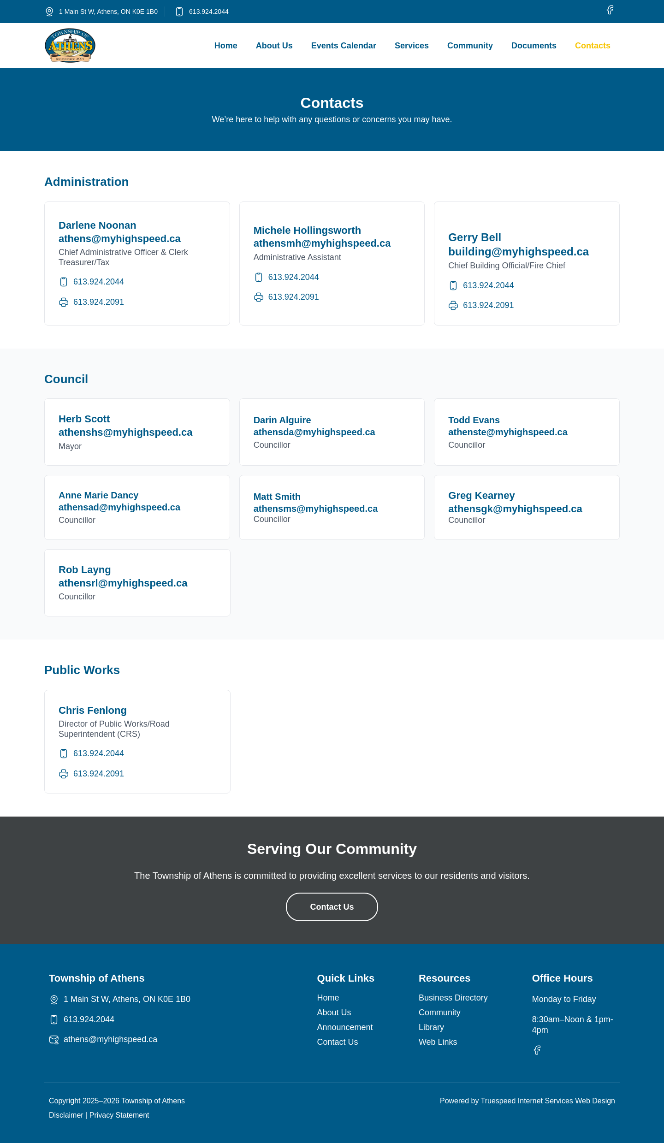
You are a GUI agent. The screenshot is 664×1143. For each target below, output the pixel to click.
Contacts (593, 45)
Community (470, 45)
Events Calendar (343, 45)
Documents (534, 45)
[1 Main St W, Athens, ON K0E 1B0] (49, 11)
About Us (274, 45)
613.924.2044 (209, 11)
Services (412, 45)
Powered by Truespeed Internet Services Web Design (527, 1101)
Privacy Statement (119, 1115)
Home (225, 45)
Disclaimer (66, 1115)
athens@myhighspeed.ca (110, 1039)
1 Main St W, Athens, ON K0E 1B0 (108, 11)
